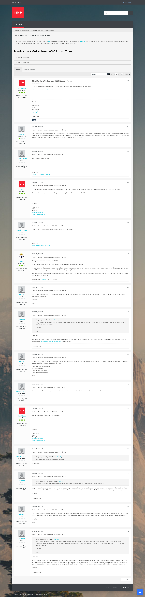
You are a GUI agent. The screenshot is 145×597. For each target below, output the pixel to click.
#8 (128, 312)
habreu (21, 134)
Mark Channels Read (37, 30)
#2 (128, 127)
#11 (128, 408)
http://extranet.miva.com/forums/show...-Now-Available (49, 90)
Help (107, 588)
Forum (17, 35)
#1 (128, 81)
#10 (128, 384)
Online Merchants (25, 35)
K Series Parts (22, 159)
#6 (128, 254)
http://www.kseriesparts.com (41, 174)
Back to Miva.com (17, 2)
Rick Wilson (22, 88)
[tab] (18, 69)
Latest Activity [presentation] (29, 70)
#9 (128, 354)
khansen (22, 319)
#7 (128, 287)
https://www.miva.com (39, 113)
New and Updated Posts (21, 30)
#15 (128, 531)
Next (128, 580)
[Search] (116, 13)
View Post (56, 320)
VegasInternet (21, 391)
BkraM (21, 295)
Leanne (21, 261)
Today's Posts (49, 30)
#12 (128, 449)
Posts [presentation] (18, 70)
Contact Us (116, 588)
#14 (128, 507)
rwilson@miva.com (38, 111)
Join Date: (19, 96)
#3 (128, 151)
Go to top (126, 588)
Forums (19, 24)
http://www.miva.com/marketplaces (50, 341)
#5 (128, 222)
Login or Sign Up (126, 2)
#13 (128, 473)
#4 (128, 182)
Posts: (20, 97)
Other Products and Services (41, 35)
